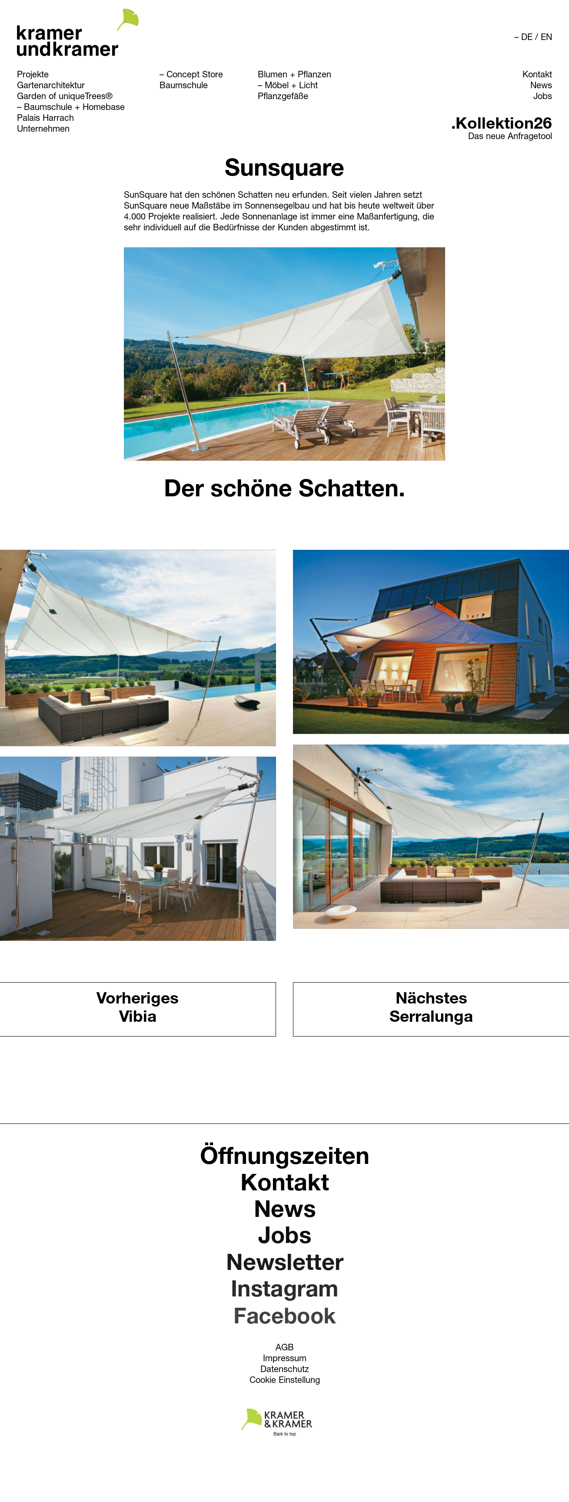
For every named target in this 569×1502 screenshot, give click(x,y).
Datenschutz (284, 1372)
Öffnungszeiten (284, 1160)
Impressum (284, 1361)
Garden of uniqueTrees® (65, 97)
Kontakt (537, 75)
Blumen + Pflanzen (294, 75)
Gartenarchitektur (51, 86)
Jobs (542, 97)
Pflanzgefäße (283, 97)
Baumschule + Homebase (74, 108)
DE (526, 38)
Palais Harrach (45, 119)
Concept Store (194, 75)
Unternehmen (43, 130)
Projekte (33, 75)
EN (546, 38)
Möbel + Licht (291, 86)
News (541, 86)
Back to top (284, 1434)
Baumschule (184, 86)
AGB (284, 1350)
